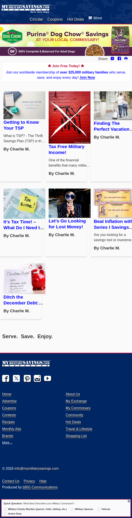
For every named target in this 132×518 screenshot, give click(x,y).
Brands (7, 436)
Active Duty (13, 514)
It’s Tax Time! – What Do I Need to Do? (23, 227)
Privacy (29, 481)
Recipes (8, 422)
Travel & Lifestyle (79, 429)
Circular (36, 19)
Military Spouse (82, 509)
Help (43, 481)
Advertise (9, 401)
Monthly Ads (11, 429)
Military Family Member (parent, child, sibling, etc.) (35, 509)
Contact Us (10, 481)
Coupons (55, 19)
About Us (73, 394)
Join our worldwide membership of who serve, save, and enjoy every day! (66, 71)
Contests (9, 415)
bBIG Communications (40, 487)
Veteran (103, 509)
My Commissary (78, 408)
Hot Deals (75, 19)
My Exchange (76, 401)
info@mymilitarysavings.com (36, 468)
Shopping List (76, 436)
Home (7, 394)
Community (74, 415)
